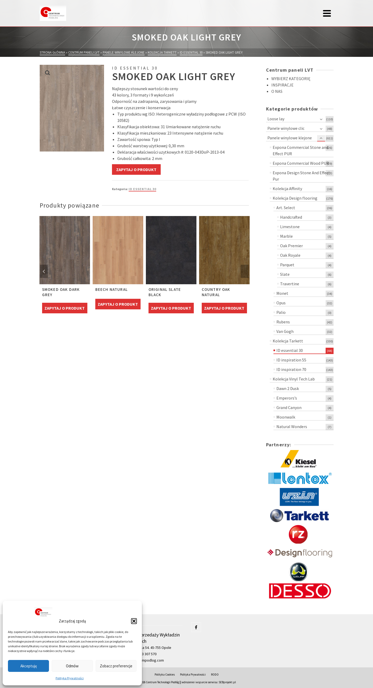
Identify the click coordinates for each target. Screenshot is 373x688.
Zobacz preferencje (116, 665)
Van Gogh (285, 331)
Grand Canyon (289, 407)
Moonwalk (285, 417)
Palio (281, 312)
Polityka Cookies (165, 674)
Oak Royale (290, 255)
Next (245, 271)
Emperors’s (286, 398)
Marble (286, 236)
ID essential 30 (142, 189)
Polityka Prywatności (70, 678)
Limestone (290, 226)
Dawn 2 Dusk (287, 388)
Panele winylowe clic (285, 128)
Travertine (289, 283)
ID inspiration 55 (291, 360)
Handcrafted (291, 217)
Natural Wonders (291, 426)
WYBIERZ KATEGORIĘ (290, 78)
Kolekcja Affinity (287, 188)
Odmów (72, 665)
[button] (134, 621)
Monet (282, 293)
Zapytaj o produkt (136, 169)
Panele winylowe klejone (289, 137)
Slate (285, 274)
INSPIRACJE (282, 85)
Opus (281, 302)
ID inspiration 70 (291, 369)
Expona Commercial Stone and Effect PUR (300, 150)
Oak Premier (291, 245)
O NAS (276, 91)
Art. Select (285, 207)
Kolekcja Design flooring (295, 198)
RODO (215, 674)
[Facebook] (196, 627)
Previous (44, 271)
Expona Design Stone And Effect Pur (301, 176)
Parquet (287, 264)
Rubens (283, 321)
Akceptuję (28, 665)
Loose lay (275, 118)
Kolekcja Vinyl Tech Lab (294, 379)
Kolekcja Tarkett (288, 340)
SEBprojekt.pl (227, 682)
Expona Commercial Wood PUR (301, 163)
